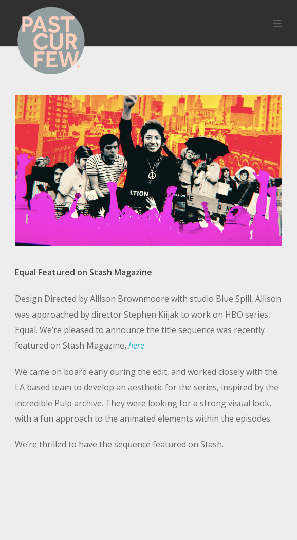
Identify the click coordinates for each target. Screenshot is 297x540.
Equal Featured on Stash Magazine (83, 272)
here (136, 345)
